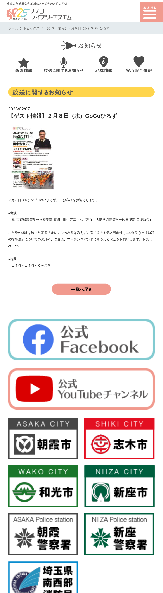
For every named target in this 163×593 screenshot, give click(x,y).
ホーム (13, 28)
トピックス (31, 28)
